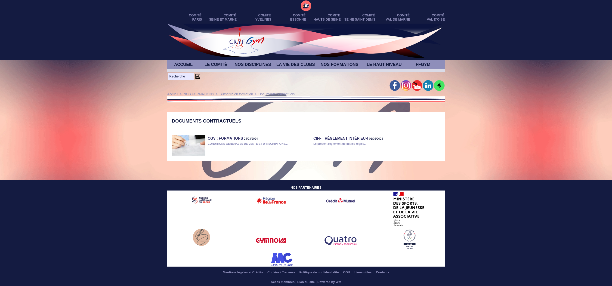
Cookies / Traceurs (279, 272)
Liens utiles (367, 272)
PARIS (197, 19)
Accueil (172, 94)
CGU (349, 272)
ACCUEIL (183, 64)
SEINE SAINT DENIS (359, 19)
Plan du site (306, 282)
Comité (438, 15)
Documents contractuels (273, 94)
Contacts (388, 272)
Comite (334, 15)
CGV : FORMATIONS (223, 138)
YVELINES (263, 19)
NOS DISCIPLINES (253, 64)
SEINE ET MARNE (223, 19)
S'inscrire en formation (234, 94)
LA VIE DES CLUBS (295, 64)
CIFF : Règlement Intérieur (337, 138)
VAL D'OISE (436, 19)
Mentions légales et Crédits (238, 272)
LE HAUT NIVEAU (384, 64)
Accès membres (281, 282)
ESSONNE (298, 19)
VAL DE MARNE (398, 19)
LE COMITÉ (215, 64)
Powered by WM (330, 282)
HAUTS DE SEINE (327, 19)
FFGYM (423, 64)
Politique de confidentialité (320, 272)
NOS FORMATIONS (340, 64)
